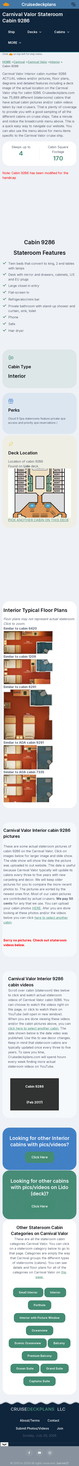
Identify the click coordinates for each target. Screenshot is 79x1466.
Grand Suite (54, 1368)
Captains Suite (39, 1381)
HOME (6, 62)
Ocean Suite (25, 1368)
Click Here (39, 1157)
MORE (12, 43)
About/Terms (30, 1420)
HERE (36, 908)
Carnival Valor (37, 62)
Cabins (59, 32)
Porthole (40, 1305)
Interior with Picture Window (40, 1317)
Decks (32, 32)
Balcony (59, 1343)
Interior (55, 62)
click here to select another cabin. (33, 1028)
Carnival (19, 62)
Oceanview (40, 1330)
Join (60, 1428)
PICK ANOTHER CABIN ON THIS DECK (38, 520)
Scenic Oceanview (27, 1343)
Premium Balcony (40, 1355)
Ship (11, 32)
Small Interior (28, 1292)
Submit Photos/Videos (32, 1428)
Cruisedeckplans (38, 4)
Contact (53, 1420)
